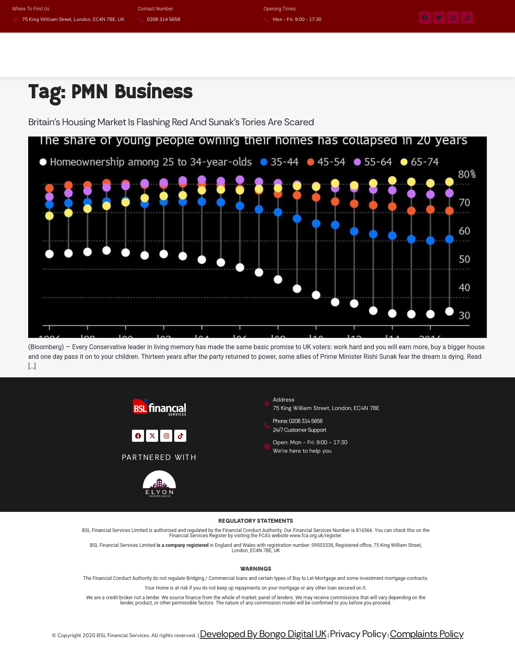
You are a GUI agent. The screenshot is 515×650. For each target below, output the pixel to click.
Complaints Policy (427, 633)
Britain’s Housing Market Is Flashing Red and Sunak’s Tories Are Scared (171, 122)
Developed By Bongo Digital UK (263, 633)
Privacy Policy (358, 633)
